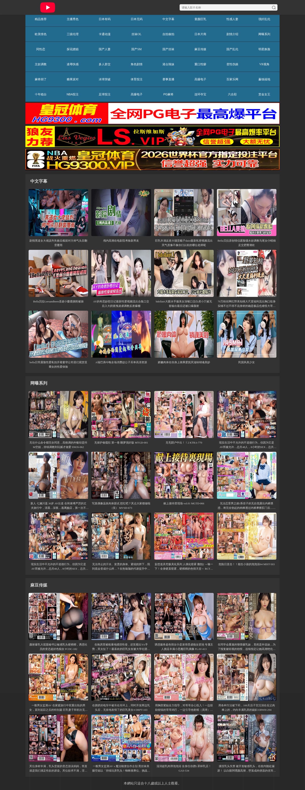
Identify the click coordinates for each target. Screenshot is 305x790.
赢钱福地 (264, 79)
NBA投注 (73, 94)
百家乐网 (232, 79)
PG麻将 (168, 94)
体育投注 (137, 79)
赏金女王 (264, 94)
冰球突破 (105, 79)
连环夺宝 (200, 94)
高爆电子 (200, 79)
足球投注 (105, 94)
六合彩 (232, 94)
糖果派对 (73, 79)
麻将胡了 (41, 79)
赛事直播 (168, 79)
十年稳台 (41, 94)
